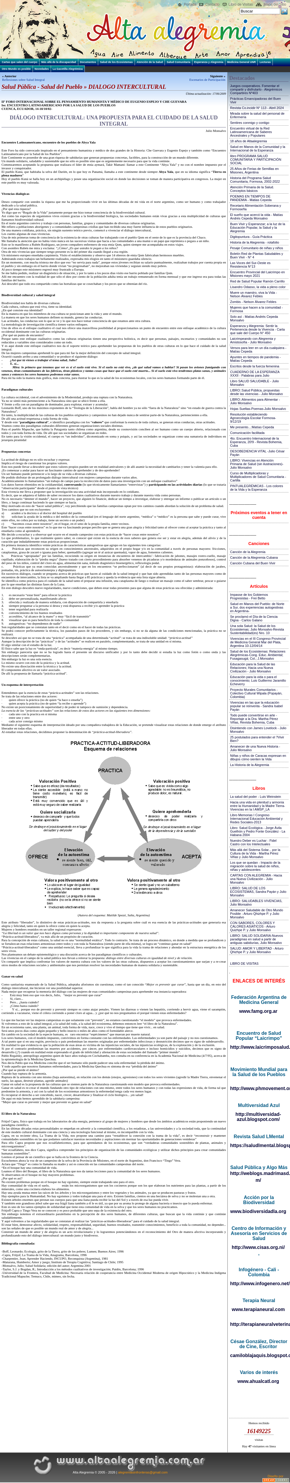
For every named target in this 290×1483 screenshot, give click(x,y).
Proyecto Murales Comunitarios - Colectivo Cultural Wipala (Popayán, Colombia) (256, 693)
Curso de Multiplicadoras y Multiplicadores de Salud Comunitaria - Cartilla (258, 476)
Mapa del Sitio (275, 4)
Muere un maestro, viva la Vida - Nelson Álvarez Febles (253, 294)
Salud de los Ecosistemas (116, 62)
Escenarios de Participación (207, 79)
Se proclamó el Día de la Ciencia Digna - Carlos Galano (254, 618)
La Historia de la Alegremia (249, 765)
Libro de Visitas (241, 4)
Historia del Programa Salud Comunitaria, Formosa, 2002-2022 (255, 179)
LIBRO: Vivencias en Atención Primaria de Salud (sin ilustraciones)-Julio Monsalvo (256, 464)
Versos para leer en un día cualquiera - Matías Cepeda (258, 349)
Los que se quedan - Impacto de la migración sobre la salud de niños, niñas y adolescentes (255, 866)
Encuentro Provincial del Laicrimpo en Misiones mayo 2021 (257, 273)
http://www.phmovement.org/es (258, 1088)
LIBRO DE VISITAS (244, 963)
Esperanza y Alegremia (208, 62)
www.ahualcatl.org (258, 1381)
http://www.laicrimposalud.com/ (258, 1047)
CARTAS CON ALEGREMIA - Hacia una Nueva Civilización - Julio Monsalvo (256, 879)
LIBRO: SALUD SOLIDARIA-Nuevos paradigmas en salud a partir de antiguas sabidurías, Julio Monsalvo (256, 939)
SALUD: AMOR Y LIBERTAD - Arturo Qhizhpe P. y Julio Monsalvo (256, 950)
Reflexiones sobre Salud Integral (23, 79)
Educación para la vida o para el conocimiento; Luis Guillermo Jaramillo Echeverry (258, 680)
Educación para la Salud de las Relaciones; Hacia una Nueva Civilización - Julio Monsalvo (252, 667)
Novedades (42, 68)
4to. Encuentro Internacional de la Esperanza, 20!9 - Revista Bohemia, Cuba (256, 442)
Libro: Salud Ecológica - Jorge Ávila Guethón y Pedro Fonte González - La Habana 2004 (257, 831)
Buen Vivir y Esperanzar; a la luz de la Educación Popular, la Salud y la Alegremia (257, 227)
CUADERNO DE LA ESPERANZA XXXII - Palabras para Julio (254, 373)
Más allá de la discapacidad (58, 62)
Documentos (88, 62)
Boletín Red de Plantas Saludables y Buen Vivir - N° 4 (256, 255)
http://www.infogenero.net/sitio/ (258, 1283)
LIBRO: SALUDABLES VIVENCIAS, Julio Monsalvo (256, 902)
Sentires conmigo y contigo (249, 122)
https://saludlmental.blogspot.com (258, 1145)
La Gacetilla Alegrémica (68, 68)
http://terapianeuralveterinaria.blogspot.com (258, 1324)
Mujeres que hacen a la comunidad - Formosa (256, 309)
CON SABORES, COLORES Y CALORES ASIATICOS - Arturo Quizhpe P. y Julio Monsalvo (252, 926)
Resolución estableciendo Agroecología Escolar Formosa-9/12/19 (253, 418)
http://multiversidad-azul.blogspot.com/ (258, 1117)
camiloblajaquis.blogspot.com (258, 1355)
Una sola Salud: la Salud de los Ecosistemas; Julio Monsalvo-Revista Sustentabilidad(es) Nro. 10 (257, 629)
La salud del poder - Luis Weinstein (255, 796)
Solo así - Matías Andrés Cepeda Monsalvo (254, 318)
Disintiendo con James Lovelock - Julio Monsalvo (258, 729)
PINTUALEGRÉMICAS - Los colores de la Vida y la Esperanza (256, 487)
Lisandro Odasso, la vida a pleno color (258, 287)
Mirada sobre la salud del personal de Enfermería (257, 115)
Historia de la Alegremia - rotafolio (254, 242)
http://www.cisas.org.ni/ (258, 1247)
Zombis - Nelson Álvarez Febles (253, 302)
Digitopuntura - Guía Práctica (251, 237)
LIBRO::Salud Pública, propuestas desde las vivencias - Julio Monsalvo (256, 392)
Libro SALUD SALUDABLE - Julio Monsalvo (254, 382)
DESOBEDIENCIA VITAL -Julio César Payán (257, 453)
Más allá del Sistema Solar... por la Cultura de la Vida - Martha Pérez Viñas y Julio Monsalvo (255, 853)
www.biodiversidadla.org (258, 1211)
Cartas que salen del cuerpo (19, 62)
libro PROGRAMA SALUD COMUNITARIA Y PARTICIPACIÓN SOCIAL (255, 159)
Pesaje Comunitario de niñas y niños (256, 248)
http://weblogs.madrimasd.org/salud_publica (258, 1173)
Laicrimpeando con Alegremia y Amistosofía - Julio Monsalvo (252, 340)
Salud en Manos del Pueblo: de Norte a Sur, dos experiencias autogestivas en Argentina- (257, 607)
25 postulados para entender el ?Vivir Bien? (257, 739)
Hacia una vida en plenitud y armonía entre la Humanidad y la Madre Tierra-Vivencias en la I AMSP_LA (257, 805)
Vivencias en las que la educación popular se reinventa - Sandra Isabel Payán (256, 706)
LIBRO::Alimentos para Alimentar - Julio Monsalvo (255, 401)
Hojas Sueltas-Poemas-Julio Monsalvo (258, 408)
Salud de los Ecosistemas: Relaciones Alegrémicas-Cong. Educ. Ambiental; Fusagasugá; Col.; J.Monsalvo (257, 655)
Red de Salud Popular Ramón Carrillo (257, 281)
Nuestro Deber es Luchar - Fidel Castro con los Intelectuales (253, 842)
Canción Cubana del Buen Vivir (252, 563)
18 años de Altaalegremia (248, 141)
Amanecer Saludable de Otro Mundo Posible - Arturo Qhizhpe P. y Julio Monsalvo (256, 913)
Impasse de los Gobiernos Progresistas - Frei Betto (249, 596)
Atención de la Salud (150, 62)
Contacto (212, 4)
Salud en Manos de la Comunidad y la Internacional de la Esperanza (257, 148)
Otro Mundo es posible (16, 68)
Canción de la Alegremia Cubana (254, 557)
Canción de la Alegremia (247, 552)
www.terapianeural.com (258, 1309)
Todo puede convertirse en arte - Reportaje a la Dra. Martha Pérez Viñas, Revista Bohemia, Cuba (254, 718)
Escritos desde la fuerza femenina (254, 366)
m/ (258, 1180)
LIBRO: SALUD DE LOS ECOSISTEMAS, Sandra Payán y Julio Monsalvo (258, 891)
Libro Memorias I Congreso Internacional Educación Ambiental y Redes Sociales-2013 (256, 818)
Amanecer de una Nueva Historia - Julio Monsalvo (255, 748)
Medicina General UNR (241, 62)
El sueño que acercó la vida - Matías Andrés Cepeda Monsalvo (256, 216)
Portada (190, 4)
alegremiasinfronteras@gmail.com (143, 1472)
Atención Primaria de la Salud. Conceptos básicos (252, 188)
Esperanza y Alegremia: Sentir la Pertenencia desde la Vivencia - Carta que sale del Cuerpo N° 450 (257, 329)
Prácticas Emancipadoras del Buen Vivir (255, 100)
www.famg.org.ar (258, 1011)
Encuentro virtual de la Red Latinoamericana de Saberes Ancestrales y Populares (251, 132)
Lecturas (265, 62)
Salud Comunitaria (178, 62)
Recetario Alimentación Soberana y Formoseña (255, 207)
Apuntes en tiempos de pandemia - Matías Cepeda (255, 358)
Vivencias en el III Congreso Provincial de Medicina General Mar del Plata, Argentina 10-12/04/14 (258, 642)
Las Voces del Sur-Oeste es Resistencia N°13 (250, 264)
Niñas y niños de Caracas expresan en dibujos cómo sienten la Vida (258, 757)
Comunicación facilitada (247, 433)
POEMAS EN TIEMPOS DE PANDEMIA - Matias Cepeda (251, 198)
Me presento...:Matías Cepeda (252, 427)
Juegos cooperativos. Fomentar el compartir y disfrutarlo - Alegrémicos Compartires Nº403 (256, 89)
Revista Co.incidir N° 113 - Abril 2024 (257, 108)
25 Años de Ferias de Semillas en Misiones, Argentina (254, 170)
